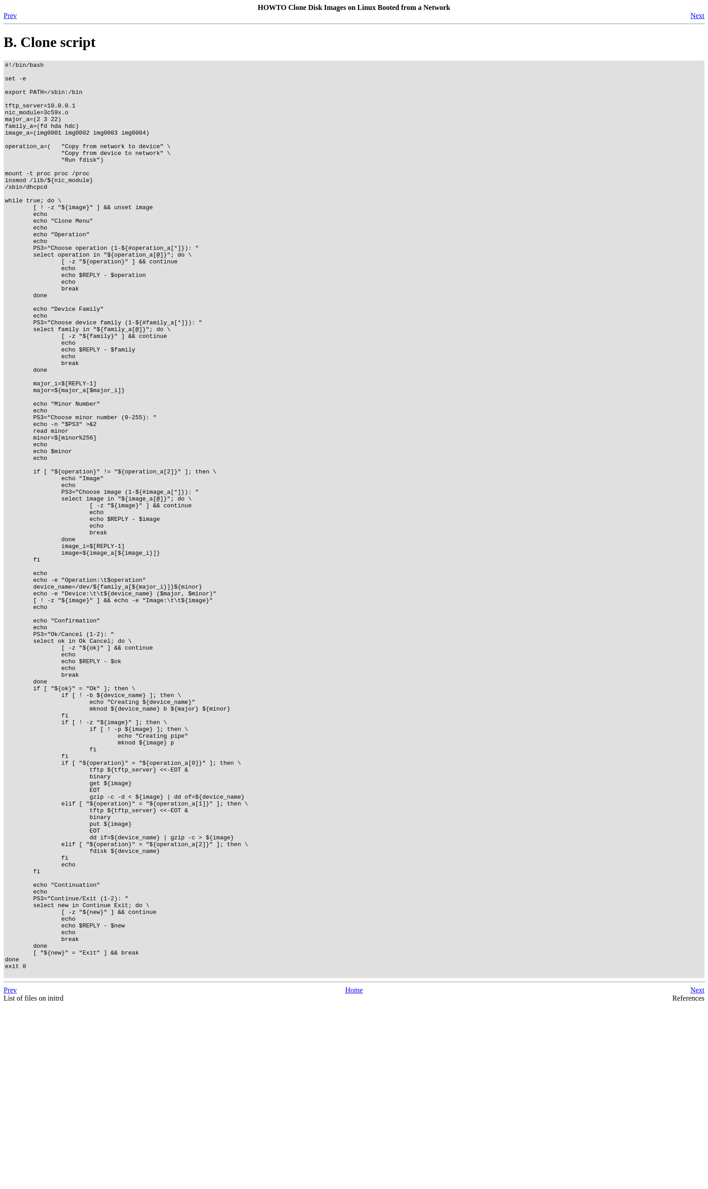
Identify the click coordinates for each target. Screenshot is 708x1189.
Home (354, 1173)
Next (697, 15)
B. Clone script (50, 42)
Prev (10, 15)
